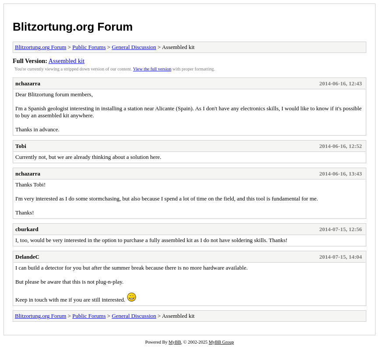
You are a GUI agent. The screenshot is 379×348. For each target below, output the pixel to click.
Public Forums (88, 47)
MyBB (174, 342)
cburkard (27, 229)
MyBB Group (221, 342)
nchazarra (27, 83)
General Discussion (134, 47)
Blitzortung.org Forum (73, 26)
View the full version (152, 69)
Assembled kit (66, 60)
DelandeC (27, 256)
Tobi (20, 146)
